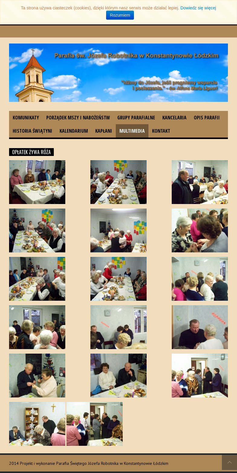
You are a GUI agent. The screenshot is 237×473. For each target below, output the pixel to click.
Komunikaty (26, 117)
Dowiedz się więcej (198, 7)
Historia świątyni (32, 131)
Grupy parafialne (136, 117)
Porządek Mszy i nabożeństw (78, 117)
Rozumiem (120, 15)
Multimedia (132, 131)
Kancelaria (174, 117)
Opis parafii (207, 117)
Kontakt (161, 131)
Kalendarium (74, 131)
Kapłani (103, 131)
